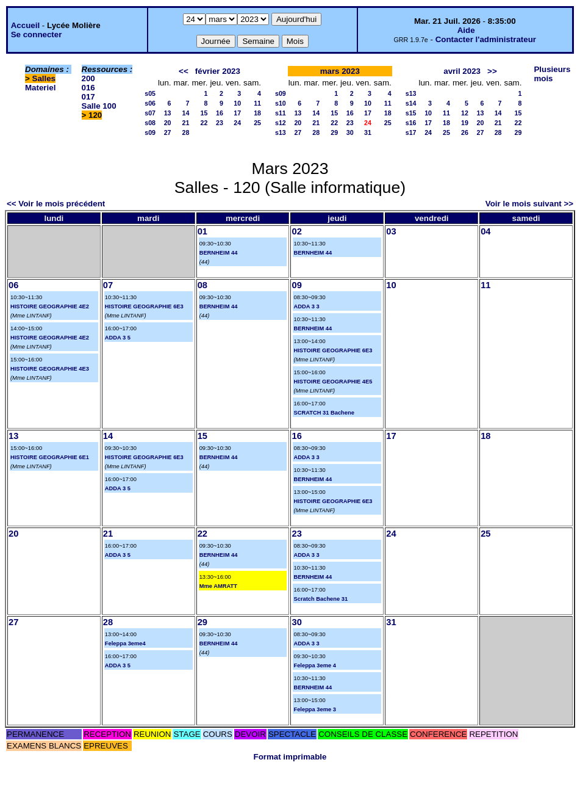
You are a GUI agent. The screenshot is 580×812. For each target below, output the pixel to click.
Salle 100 (99, 106)
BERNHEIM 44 (218, 253)
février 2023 (217, 71)
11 (257, 103)
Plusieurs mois (552, 74)
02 (296, 231)
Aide (466, 30)
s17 (411, 132)
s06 (150, 103)
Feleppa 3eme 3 (314, 709)
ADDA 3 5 (118, 338)
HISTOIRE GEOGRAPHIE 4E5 (332, 382)
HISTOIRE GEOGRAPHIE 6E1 (49, 457)
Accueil (25, 25)
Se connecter (36, 34)
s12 (280, 122)
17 (237, 113)
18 (257, 113)
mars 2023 (340, 71)
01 (202, 231)
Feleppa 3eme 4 (314, 665)
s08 (150, 122)
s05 (150, 93)
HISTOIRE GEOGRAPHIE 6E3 (144, 306)
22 (204, 122)
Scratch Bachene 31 (320, 599)
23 (219, 122)
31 (367, 132)
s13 (280, 132)
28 (186, 132)
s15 (411, 113)
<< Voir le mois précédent (56, 203)
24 (237, 122)
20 (167, 122)
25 (257, 122)
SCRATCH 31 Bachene (323, 413)
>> (492, 71)
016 (88, 87)
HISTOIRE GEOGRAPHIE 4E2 (49, 306)
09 (296, 285)
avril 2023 (462, 71)
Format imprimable (290, 756)
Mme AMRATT (218, 586)
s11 (280, 113)
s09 (150, 132)
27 (167, 132)
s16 (411, 122)
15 (204, 113)
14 (186, 113)
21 (186, 122)
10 (237, 103)
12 (464, 113)
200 (88, 78)
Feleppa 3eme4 (125, 643)
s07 (150, 113)
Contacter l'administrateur (485, 39)
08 (202, 285)
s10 (280, 103)
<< (183, 71)
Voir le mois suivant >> (529, 203)
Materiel (40, 87)
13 (167, 113)
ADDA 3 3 (306, 306)
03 (391, 231)
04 (485, 231)
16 (219, 113)
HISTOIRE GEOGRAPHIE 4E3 (49, 369)
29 (334, 132)
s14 (411, 103)
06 (13, 285)
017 (88, 96)
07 (108, 285)
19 (464, 122)
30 (350, 132)
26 (464, 132)
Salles (44, 78)
